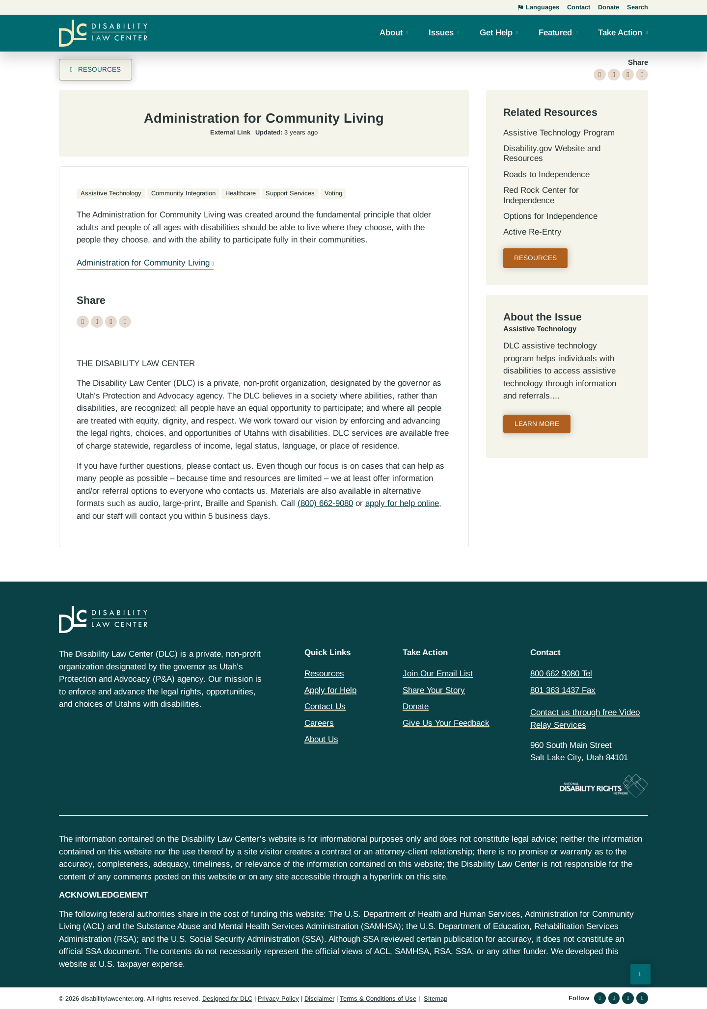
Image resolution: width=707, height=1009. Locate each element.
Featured (555, 32)
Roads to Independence (546, 174)
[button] (600, 75)
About (391, 32)
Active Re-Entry (532, 232)
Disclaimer (319, 998)
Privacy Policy (278, 998)
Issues (441, 32)
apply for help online (402, 503)
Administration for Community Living (143, 262)
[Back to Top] (640, 974)
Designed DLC (227, 998)
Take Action (620, 32)
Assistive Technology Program (559, 132)
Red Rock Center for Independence (541, 195)
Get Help (496, 32)
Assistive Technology (539, 329)
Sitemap (435, 998)
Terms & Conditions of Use (378, 998)
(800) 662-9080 (325, 503)
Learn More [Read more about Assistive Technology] (537, 423)
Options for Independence (550, 216)
